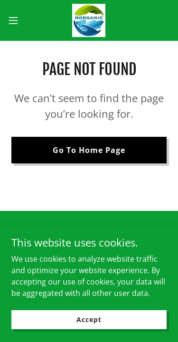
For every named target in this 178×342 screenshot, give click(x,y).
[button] (16, 20)
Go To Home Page (89, 150)
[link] (88, 20)
